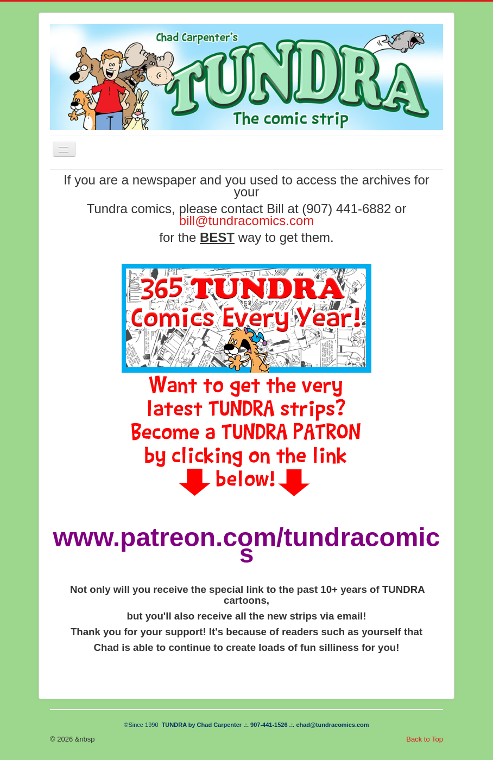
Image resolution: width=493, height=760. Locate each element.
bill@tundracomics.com (246, 220)
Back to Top (424, 739)
